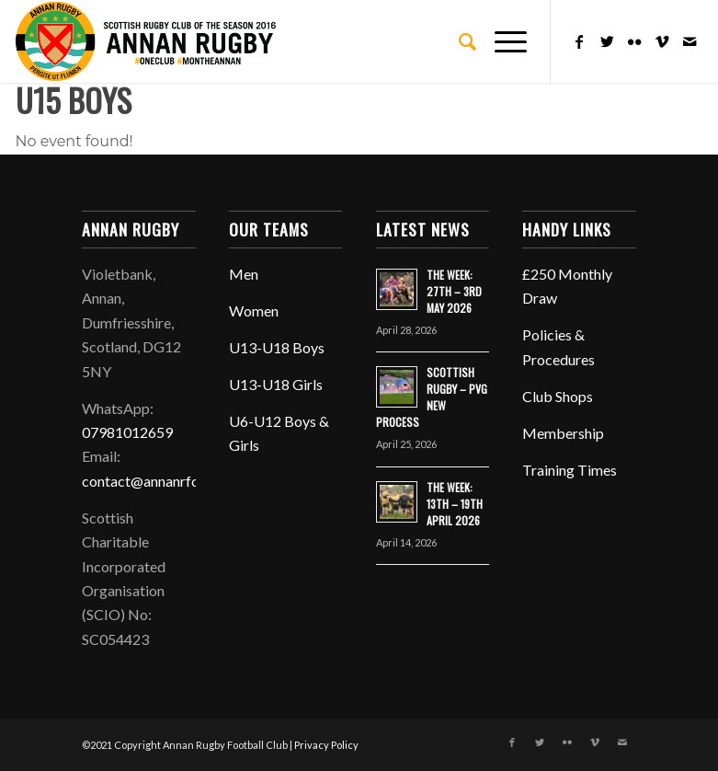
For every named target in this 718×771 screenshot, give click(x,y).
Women (254, 310)
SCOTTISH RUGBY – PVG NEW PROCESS (431, 397)
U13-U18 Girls (276, 384)
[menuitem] (458, 41)
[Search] (458, 41)
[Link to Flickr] (634, 41)
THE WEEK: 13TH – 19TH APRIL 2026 (455, 503)
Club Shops (557, 396)
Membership (563, 433)
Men (243, 273)
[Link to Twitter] (607, 41)
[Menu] (501, 41)
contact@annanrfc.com (155, 480)
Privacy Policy (326, 745)
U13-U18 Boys (277, 347)
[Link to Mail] (689, 41)
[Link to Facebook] (579, 41)
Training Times (569, 469)
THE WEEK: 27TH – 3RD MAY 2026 (454, 291)
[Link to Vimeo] (662, 41)
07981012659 (127, 432)
